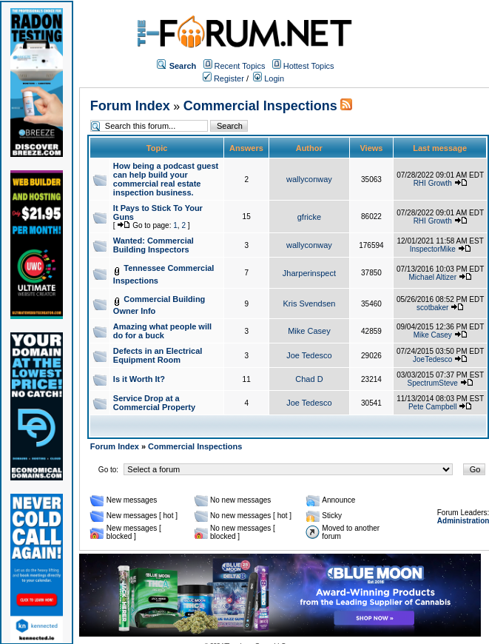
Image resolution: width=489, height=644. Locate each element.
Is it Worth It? (139, 379)
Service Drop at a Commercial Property (154, 403)
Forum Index (130, 105)
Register (223, 78)
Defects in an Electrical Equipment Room (157, 355)
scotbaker (432, 307)
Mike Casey (309, 330)
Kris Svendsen (309, 303)
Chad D (309, 379)
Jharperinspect (309, 273)
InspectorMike (433, 249)
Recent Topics (240, 65)
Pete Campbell (432, 407)
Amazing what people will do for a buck (162, 331)
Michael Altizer (432, 277)
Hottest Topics (308, 65)
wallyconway (309, 179)
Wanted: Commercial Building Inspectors (153, 245)
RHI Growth (433, 183)
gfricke (309, 216)
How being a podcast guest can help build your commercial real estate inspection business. (165, 179)
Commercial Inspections (260, 105)
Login (268, 78)
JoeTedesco (432, 359)
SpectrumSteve (433, 383)
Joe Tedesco (309, 355)
